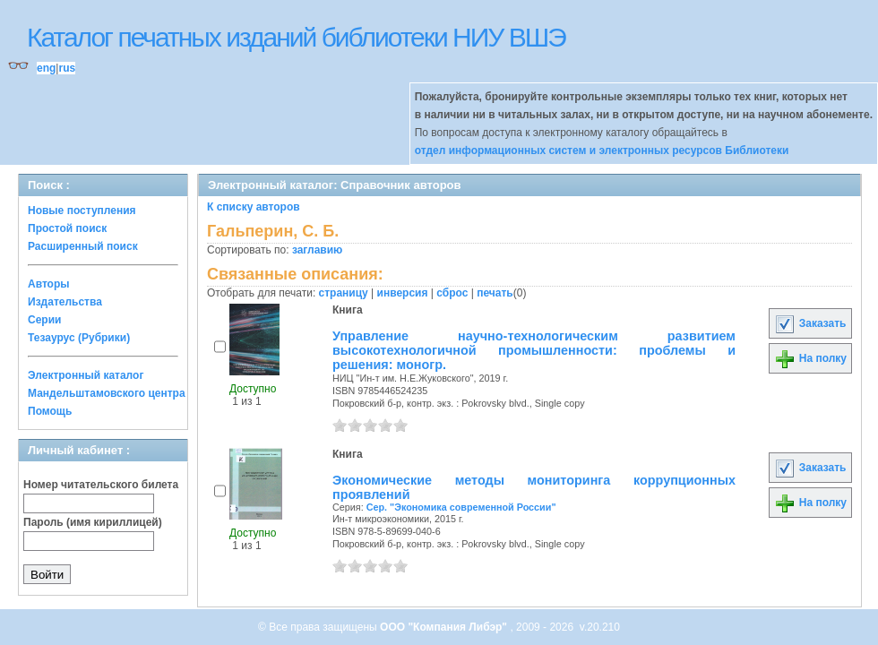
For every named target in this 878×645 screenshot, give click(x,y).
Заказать (810, 323)
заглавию (317, 250)
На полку (810, 358)
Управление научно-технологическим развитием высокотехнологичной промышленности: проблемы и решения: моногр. (534, 350)
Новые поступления (82, 210)
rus (66, 68)
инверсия (402, 293)
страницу (343, 293)
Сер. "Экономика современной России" (461, 507)
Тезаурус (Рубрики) (79, 337)
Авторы (49, 284)
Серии (44, 320)
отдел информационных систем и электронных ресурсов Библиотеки (602, 150)
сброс (452, 293)
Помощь (50, 411)
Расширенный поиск (83, 246)
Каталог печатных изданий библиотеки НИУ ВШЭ (296, 37)
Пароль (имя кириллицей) (92, 522)
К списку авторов (253, 207)
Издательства (65, 302)
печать (495, 293)
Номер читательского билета (100, 484)
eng (46, 68)
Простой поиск (67, 228)
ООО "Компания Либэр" (445, 627)
